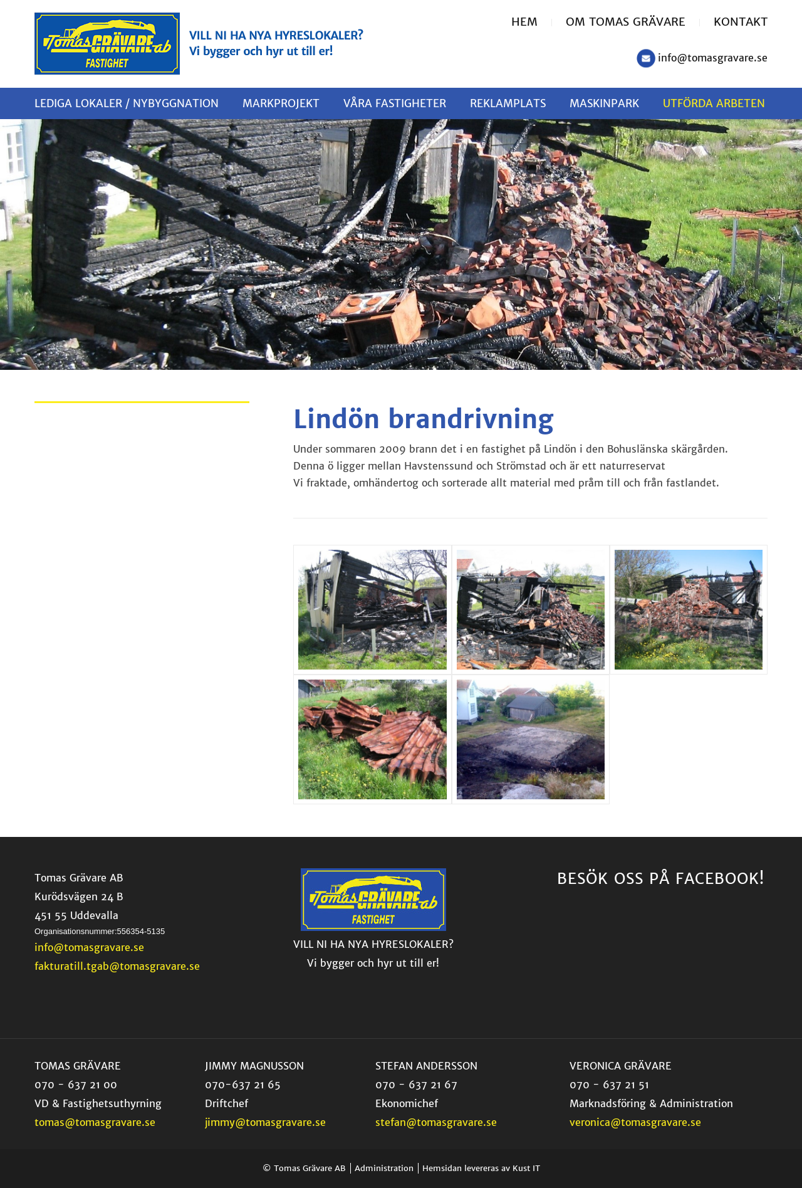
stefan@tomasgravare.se (436, 1122)
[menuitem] (531, 22)
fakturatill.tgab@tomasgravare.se (117, 966)
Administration (384, 1168)
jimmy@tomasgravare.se (265, 1122)
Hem (524, 21)
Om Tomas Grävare (625, 21)
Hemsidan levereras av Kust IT (481, 1168)
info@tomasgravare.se (713, 57)
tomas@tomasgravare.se (94, 1122)
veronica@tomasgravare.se (635, 1122)
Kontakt (741, 21)
